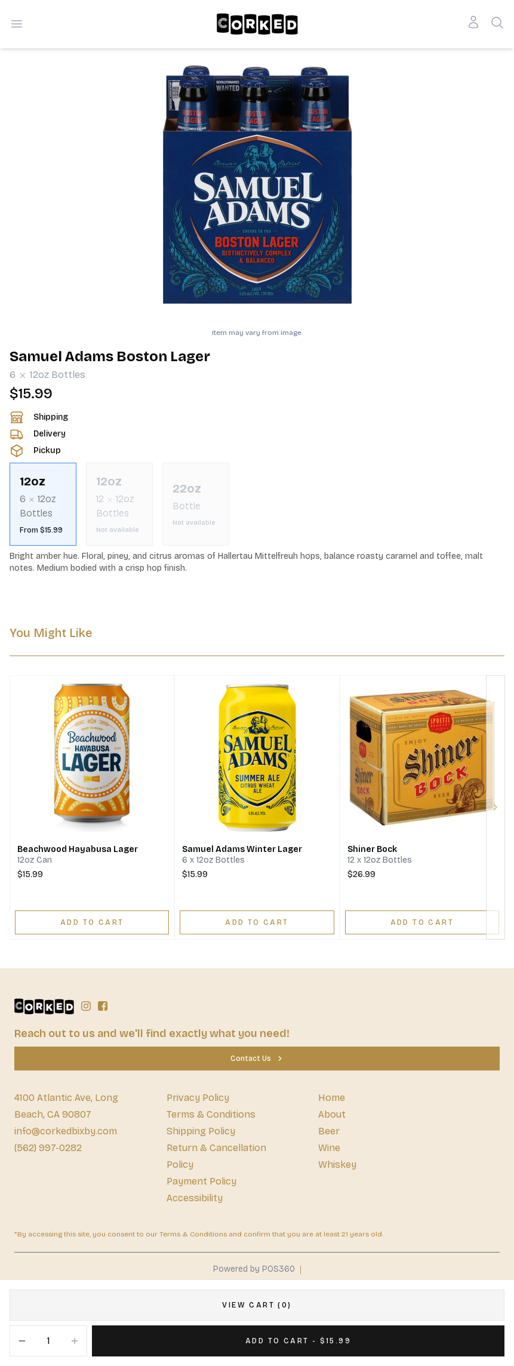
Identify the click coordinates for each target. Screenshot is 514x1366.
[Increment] (74, 1340)
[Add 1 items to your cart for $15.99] (298, 1340)
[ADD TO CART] (92, 922)
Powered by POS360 (254, 1269)
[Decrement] (22, 1340)
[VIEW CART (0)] (257, 1305)
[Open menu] (17, 23)
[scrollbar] (257, 504)
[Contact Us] (257, 1058)
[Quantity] (48, 1341)
